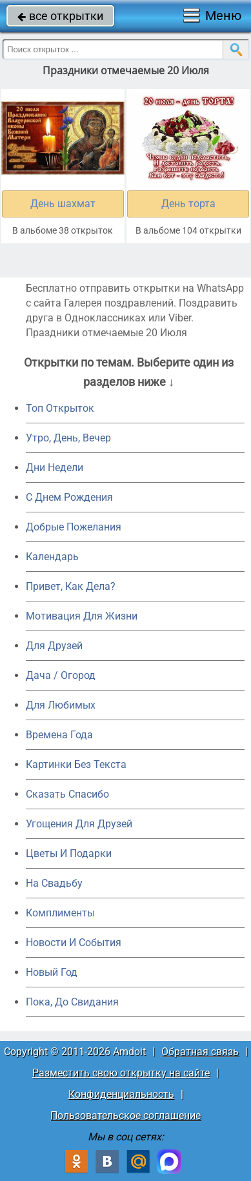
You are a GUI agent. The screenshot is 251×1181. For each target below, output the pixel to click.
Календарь (52, 556)
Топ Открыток (60, 408)
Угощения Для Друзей (79, 824)
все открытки (60, 16)
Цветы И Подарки (69, 853)
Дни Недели (54, 467)
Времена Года (59, 735)
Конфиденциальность (121, 1094)
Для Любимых (60, 705)
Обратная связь (200, 1051)
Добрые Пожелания (73, 527)
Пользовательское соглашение (125, 1115)
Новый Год (51, 972)
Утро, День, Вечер (68, 438)
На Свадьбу (54, 883)
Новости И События (73, 942)
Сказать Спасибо (67, 794)
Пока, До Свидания (72, 1002)
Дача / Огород (60, 675)
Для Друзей (54, 646)
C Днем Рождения (69, 497)
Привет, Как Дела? (70, 586)
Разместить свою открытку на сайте (121, 1073)
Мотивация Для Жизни (81, 616)
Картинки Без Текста (76, 764)
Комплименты (60, 913)
